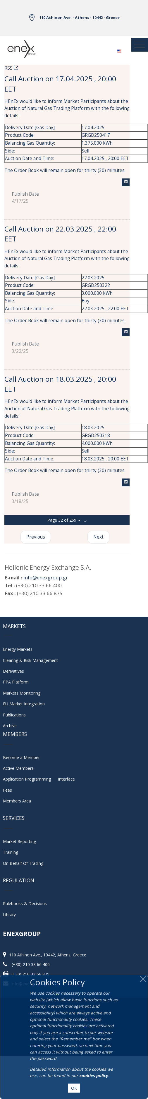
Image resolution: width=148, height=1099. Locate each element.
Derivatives (13, 671)
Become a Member (21, 757)
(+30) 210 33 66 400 (31, 964)
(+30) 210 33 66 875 (30, 974)
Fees (7, 790)
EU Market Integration (24, 704)
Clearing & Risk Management (30, 660)
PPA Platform (16, 682)
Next (98, 537)
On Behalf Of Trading (23, 863)
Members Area (17, 801)
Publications (14, 715)
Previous (35, 537)
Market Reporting (19, 841)
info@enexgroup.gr (45, 577)
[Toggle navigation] (139, 45)
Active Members (18, 768)
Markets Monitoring (21, 693)
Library (9, 914)
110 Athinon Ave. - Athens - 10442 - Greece (79, 17)
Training (10, 852)
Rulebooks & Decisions (25, 903)
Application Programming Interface (39, 779)
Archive (10, 725)
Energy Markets (17, 649)
